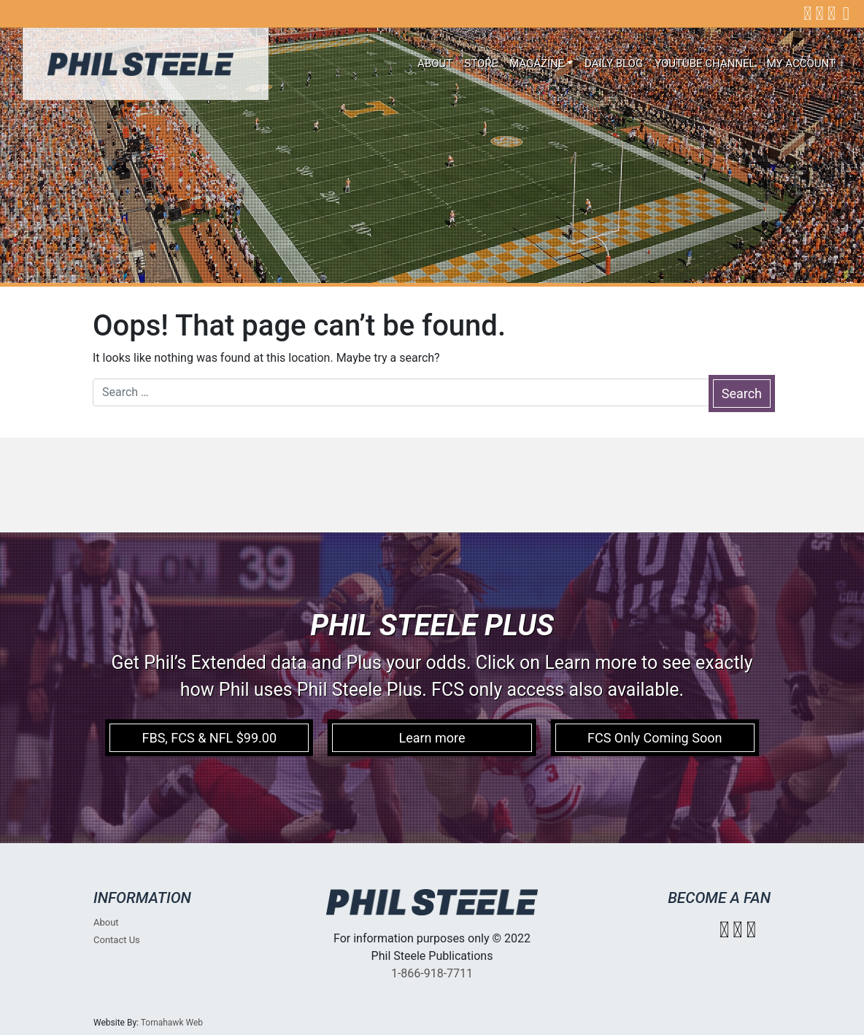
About (434, 63)
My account (801, 63)
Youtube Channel (705, 63)
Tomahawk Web (172, 1022)
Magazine (536, 63)
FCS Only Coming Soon (654, 737)
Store (481, 63)
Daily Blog (614, 63)
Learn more (431, 737)
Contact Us (116, 939)
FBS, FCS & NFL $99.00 (209, 737)
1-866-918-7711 (432, 973)
